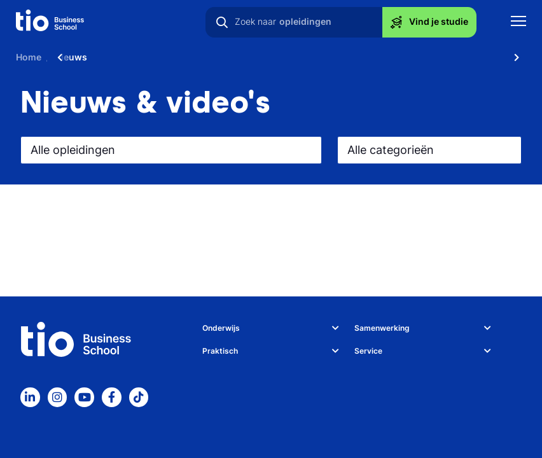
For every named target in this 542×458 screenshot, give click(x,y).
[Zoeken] (222, 22)
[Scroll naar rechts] (516, 57)
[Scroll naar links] (60, 57)
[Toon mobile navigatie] (518, 22)
